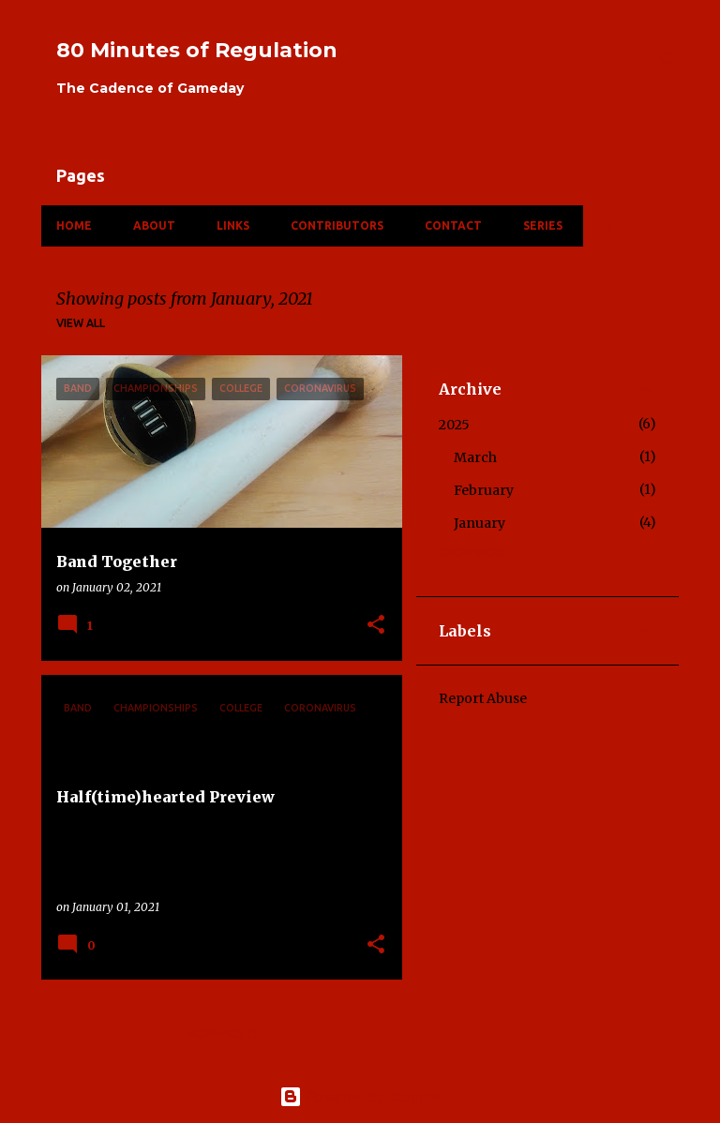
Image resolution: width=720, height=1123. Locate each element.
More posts (222, 1033)
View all (80, 323)
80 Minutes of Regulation (197, 50)
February (484, 490)
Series (542, 225)
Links (233, 225)
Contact (453, 225)
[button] (376, 625)
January (479, 523)
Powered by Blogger (360, 1096)
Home (74, 225)
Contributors (337, 225)
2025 (454, 424)
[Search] (667, 59)
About (154, 225)
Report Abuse (483, 698)
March (475, 457)
